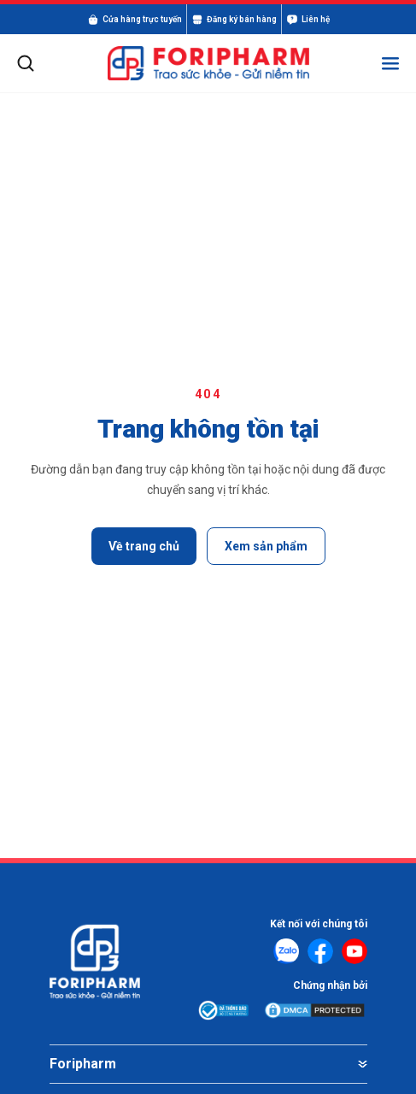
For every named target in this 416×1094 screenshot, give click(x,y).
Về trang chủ (143, 546)
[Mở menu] (390, 63)
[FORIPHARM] (208, 63)
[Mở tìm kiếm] (25, 63)
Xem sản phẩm (266, 546)
